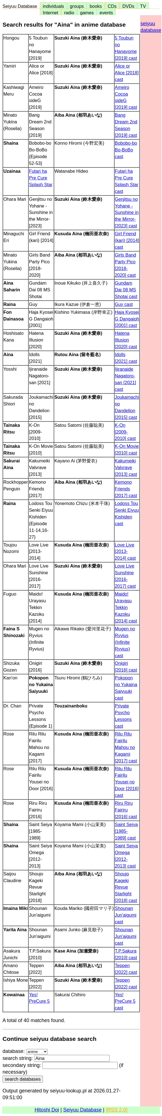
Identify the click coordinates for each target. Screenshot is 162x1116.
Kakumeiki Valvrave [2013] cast (126, 467)
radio (69, 12)
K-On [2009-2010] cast (125, 432)
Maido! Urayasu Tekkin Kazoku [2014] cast (126, 607)
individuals (53, 6)
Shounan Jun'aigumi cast (125, 915)
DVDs (128, 6)
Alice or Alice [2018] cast (127, 72)
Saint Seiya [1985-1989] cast (126, 831)
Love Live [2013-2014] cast (125, 551)
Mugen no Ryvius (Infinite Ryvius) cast (125, 642)
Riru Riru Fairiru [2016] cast (126, 810)
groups (76, 6)
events (106, 12)
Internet (50, 12)
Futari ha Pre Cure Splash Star (41, 178)
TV (143, 6)
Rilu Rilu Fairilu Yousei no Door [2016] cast (127, 782)
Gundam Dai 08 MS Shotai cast (126, 289)
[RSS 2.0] (116, 1110)
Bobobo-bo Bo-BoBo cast (126, 149)
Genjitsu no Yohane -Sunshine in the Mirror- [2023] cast (127, 213)
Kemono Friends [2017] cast (126, 488)
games (86, 12)
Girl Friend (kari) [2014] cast (127, 240)
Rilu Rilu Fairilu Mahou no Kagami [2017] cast (126, 747)
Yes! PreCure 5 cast (125, 1001)
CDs (112, 6)
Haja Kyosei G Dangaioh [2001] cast (127, 319)
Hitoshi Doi (47, 1110)
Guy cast (124, 304)
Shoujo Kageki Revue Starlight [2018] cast (126, 887)
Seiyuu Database (21, 6)
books (95, 6)
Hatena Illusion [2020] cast (126, 340)
